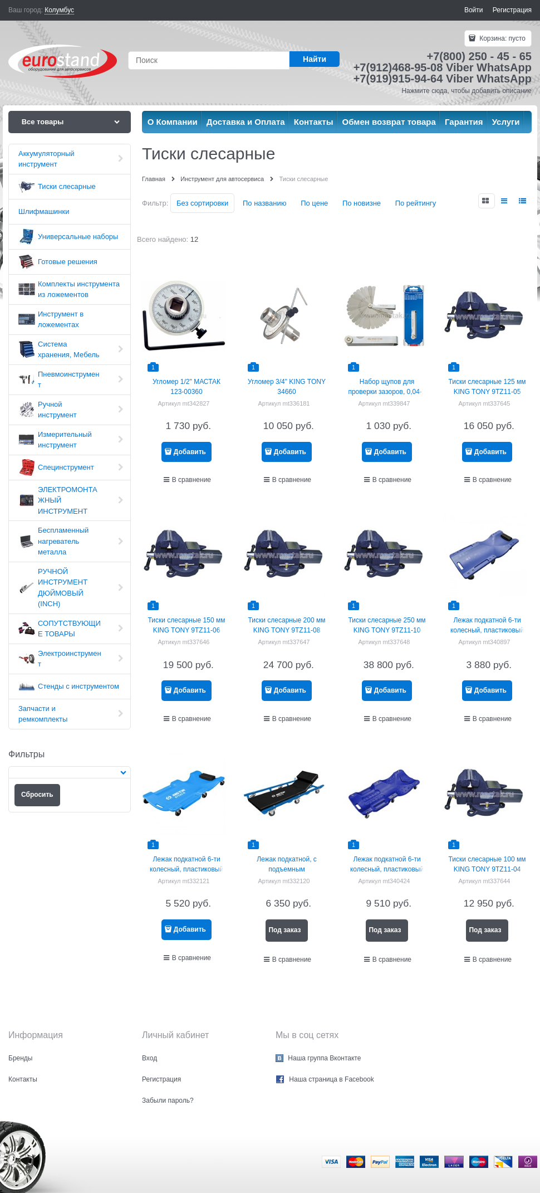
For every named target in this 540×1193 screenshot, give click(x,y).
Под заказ (284, 930)
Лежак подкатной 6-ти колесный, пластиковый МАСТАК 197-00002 (487, 630)
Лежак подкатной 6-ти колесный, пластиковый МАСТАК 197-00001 (387, 869)
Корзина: (502, 38)
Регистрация (512, 10)
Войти (473, 10)
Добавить (190, 452)
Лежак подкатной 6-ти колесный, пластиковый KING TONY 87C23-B (186, 869)
